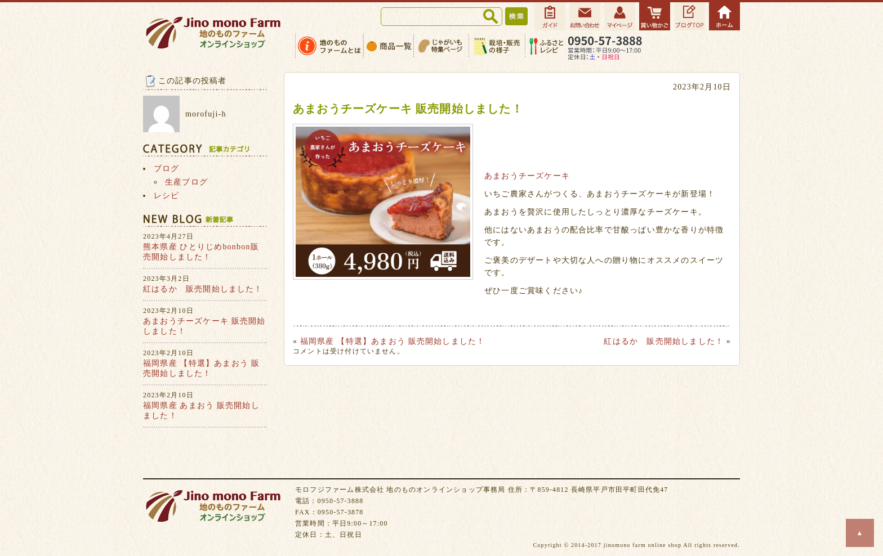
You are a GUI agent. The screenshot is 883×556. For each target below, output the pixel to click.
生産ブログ (186, 182)
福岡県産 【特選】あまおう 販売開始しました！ (392, 341)
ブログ (167, 168)
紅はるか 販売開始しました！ (664, 341)
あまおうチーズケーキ (527, 176)
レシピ (167, 195)
